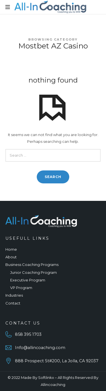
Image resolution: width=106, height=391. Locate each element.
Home (11, 249)
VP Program (21, 287)
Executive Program (27, 280)
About (11, 257)
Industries (14, 295)
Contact (12, 303)
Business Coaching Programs (32, 264)
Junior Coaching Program (33, 272)
